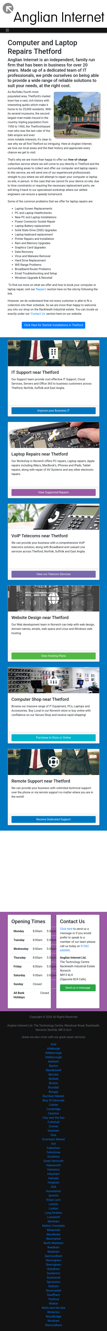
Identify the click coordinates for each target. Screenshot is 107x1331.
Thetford (53, 1299)
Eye (53, 1143)
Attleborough (53, 1053)
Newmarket (53, 1238)
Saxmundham (53, 1256)
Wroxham (53, 1321)
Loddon (53, 1208)
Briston (53, 1083)
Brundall (53, 1087)
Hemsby (53, 1178)
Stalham (53, 1286)
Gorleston (53, 1156)
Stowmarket (53, 1290)
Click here (66, 929)
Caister (53, 1104)
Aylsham (53, 1061)
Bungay (53, 1092)
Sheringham (53, 1260)
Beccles (54, 1074)
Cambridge (54, 1109)
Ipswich (53, 1195)
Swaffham (53, 1295)
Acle (53, 1044)
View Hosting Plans (53, 656)
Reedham (53, 1247)
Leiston (53, 1204)
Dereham (53, 1130)
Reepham (53, 1251)
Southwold (53, 1277)
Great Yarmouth (54, 1161)
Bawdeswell (53, 1070)
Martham (53, 1221)
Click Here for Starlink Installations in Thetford (53, 325)
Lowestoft (53, 1217)
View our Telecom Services (53, 574)
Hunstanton (53, 1191)
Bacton (53, 1066)
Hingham (53, 1182)
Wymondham (53, 1325)
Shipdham (53, 1269)
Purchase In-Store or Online (53, 737)
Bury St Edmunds (54, 1100)
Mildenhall (53, 1230)
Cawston (53, 1113)
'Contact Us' (37, 313)
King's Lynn (53, 1200)
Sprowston (53, 1282)
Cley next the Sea (54, 1117)
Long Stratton (53, 1213)
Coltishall (53, 1122)
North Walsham (53, 1243)
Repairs (41, 289)
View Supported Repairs (53, 492)
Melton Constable (53, 1225)
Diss (53, 1135)
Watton (53, 1303)
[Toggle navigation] (7, 30)
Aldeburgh (53, 1048)
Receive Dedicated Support (53, 819)
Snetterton (53, 1273)
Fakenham (53, 1148)
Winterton (53, 1312)
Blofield (53, 1079)
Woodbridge (53, 1316)
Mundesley (53, 1234)
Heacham (53, 1174)
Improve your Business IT (53, 410)
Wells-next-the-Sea (53, 1308)
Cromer (53, 1126)
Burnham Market (53, 1096)
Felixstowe (53, 1152)
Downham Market (53, 1139)
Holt (53, 1187)
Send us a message (77, 987)
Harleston (53, 1169)
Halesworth (53, 1165)
